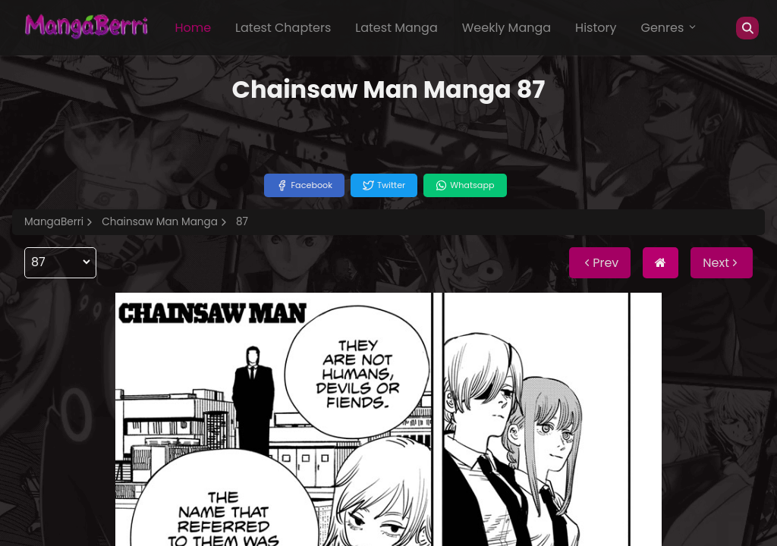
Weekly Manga (506, 27)
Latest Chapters (283, 27)
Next (721, 262)
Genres (669, 27)
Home (193, 27)
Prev (600, 262)
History (595, 27)
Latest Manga (396, 27)
